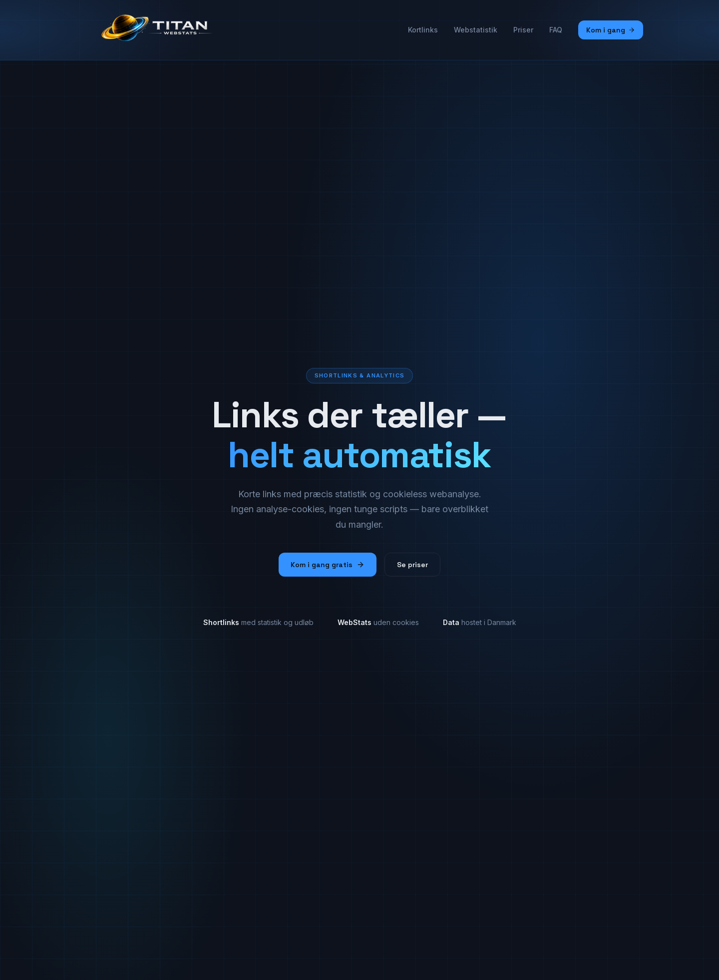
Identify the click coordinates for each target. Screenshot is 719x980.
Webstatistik (475, 29)
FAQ (555, 29)
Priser (523, 29)
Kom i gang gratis (327, 564)
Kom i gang (610, 29)
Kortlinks (423, 29)
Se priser (412, 564)
